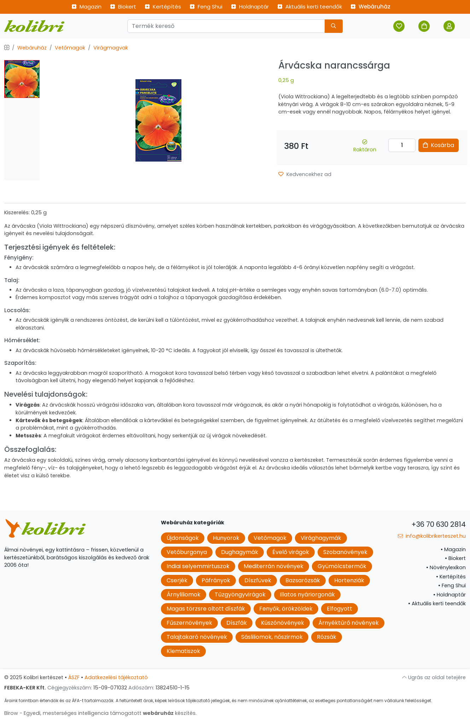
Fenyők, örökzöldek (286, 609)
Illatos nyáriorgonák (307, 594)
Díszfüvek (257, 580)
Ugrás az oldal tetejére (434, 677)
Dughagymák (239, 552)
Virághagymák (321, 538)
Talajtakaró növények (197, 637)
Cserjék (177, 580)
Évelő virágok (290, 552)
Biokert (123, 6)
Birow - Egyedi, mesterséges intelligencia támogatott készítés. (100, 713)
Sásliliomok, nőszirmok (272, 637)
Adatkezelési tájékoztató (116, 677)
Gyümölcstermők (342, 566)
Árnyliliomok (184, 594)
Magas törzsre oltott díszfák (206, 609)
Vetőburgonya (187, 552)
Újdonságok (183, 538)
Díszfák (236, 623)
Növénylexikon (446, 567)
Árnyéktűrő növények (348, 623)
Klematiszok (183, 651)
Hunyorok (226, 538)
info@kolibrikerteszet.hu (432, 536)
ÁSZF (74, 677)
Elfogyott (339, 609)
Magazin (86, 6)
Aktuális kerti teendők (309, 6)
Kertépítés (163, 6)
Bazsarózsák (302, 580)
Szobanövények (345, 552)
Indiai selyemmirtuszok (198, 566)
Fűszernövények (189, 623)
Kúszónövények (282, 623)
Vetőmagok (70, 47)
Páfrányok (216, 580)
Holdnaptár (250, 6)
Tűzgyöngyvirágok (240, 594)
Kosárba (438, 145)
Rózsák (326, 637)
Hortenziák (349, 580)
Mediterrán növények (273, 566)
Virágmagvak (110, 47)
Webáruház (370, 6)
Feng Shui (206, 6)
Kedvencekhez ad (304, 174)
